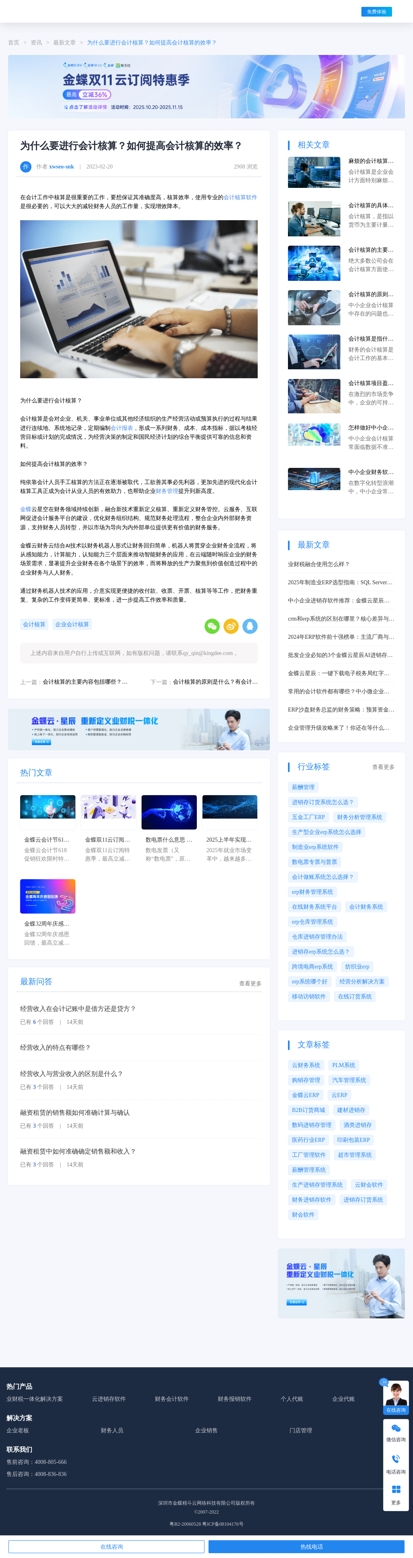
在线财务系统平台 (314, 907)
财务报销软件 (235, 1399)
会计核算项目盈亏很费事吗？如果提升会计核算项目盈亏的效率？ (371, 383)
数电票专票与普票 (314, 862)
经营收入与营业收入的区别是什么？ (71, 1073)
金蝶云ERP (305, 1095)
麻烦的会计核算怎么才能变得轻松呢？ (371, 161)
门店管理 (301, 1430)
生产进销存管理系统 (317, 1185)
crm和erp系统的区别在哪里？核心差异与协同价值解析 (341, 619)
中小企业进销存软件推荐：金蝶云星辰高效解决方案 (339, 601)
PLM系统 (343, 1065)
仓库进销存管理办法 (317, 937)
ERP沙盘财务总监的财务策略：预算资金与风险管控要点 (341, 710)
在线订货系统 (355, 997)
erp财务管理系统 (312, 892)
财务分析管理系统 (359, 817)
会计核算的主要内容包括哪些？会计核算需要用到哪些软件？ (85, 682)
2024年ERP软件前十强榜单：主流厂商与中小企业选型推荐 (341, 637)
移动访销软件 (309, 997)
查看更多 (250, 984)
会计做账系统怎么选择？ (323, 877)
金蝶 (25, 509)
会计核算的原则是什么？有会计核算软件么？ (215, 682)
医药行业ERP (308, 1140)
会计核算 (34, 624)
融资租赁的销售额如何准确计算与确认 (75, 1112)
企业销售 (206, 1430)
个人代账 (292, 1399)
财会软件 (303, 1215)
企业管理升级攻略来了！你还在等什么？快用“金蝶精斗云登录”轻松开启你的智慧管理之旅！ (341, 728)
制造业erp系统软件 (315, 847)
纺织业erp (357, 967)
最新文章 (64, 43)
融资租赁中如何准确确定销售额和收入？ (78, 1151)
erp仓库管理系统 (312, 922)
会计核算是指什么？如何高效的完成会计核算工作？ (371, 339)
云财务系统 (306, 1065)
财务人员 (112, 1430)
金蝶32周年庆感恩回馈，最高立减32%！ (46, 924)
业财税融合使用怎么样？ (319, 564)
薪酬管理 (303, 787)
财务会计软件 (172, 1399)
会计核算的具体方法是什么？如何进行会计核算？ (371, 206)
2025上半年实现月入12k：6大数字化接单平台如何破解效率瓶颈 (229, 840)
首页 (13, 43)
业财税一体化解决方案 (34, 1399)
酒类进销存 (358, 1125)
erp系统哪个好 (309, 982)
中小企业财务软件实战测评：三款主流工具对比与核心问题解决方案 (371, 472)
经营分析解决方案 (362, 982)
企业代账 (343, 1399)
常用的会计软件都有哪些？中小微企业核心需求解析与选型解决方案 (339, 692)
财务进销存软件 (312, 1200)
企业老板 (17, 1430)
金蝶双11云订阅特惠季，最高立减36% (107, 840)
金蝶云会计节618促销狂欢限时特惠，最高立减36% (46, 840)
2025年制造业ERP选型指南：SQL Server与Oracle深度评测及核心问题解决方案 (340, 583)
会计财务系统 (366, 907)
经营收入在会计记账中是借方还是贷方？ (78, 1008)
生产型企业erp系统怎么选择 (326, 832)
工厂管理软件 (309, 1155)
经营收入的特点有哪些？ (55, 1047)
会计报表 (122, 428)
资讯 (36, 43)
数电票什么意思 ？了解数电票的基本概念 (169, 840)
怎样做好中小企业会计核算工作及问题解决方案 (371, 428)
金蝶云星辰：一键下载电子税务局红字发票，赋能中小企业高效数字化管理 (339, 674)
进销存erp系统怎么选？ (321, 952)
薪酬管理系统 (309, 1170)
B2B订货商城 (308, 1110)
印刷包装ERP (353, 1140)
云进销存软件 (109, 1399)
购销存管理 (306, 1080)
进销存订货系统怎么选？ (323, 802)
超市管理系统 (355, 1155)
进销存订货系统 (363, 1200)
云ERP (340, 1095)
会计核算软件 (240, 197)
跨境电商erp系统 (312, 967)
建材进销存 (351, 1110)
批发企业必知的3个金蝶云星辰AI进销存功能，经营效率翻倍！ (340, 655)
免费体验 (376, 12)
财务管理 (167, 491)
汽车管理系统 (349, 1080)
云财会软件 (369, 1185)
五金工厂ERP (308, 817)
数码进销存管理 (312, 1125)
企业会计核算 (72, 624)
